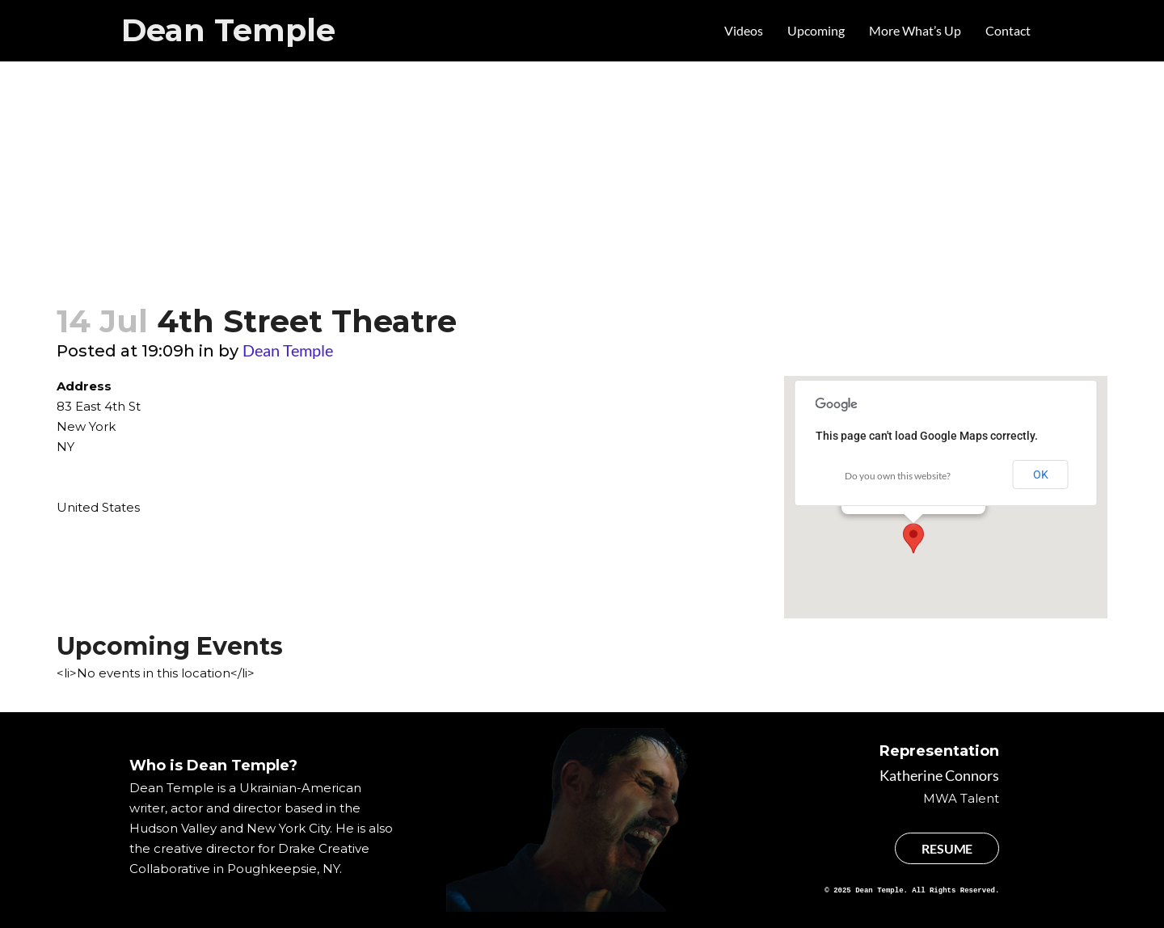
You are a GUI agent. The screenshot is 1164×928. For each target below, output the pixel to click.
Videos (743, 30)
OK (1040, 474)
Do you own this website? (898, 476)
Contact (1008, 30)
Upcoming (816, 30)
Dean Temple (228, 30)
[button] (913, 538)
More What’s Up (915, 30)
